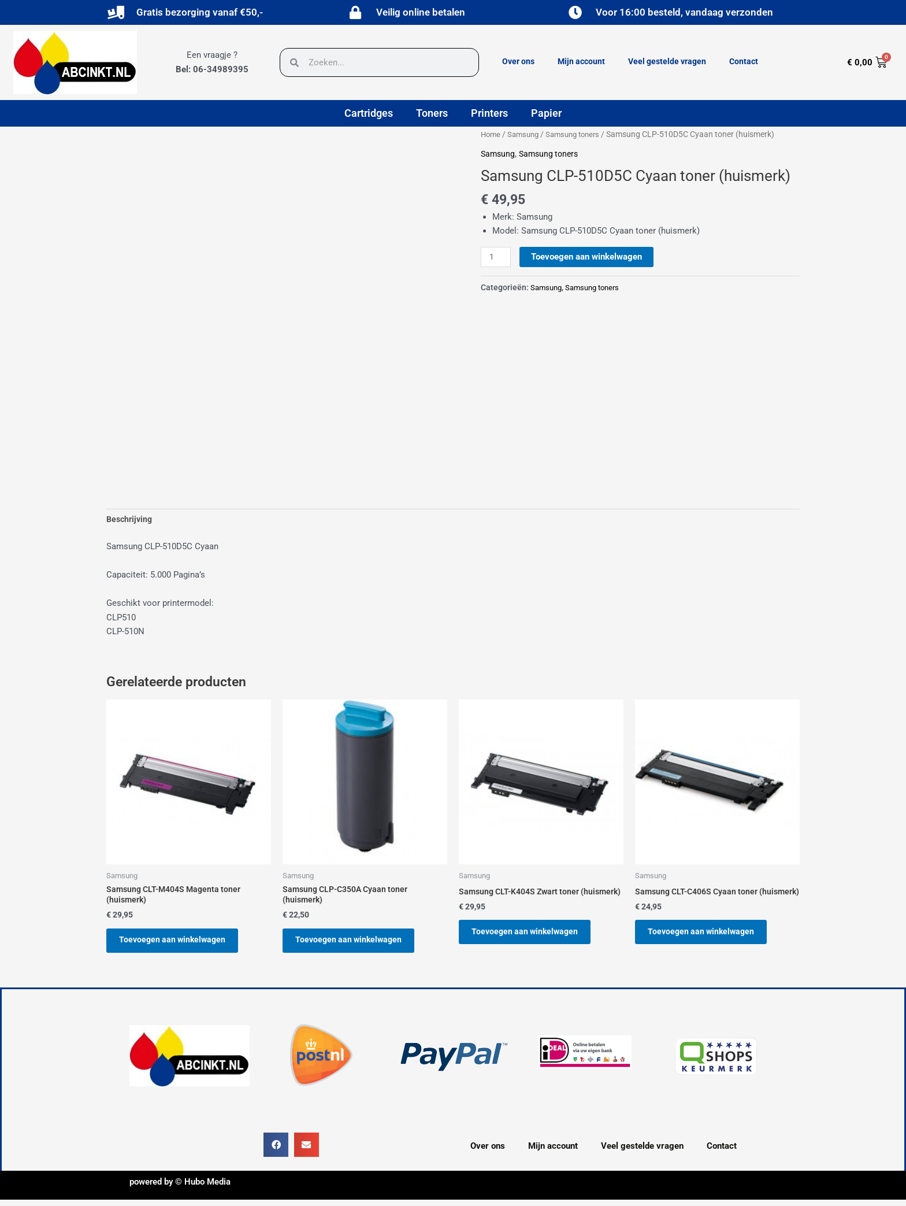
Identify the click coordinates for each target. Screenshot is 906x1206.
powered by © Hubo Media (180, 1188)
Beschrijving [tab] (130, 520)
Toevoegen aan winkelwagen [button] (179, 944)
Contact (743, 61)
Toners (432, 113)
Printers (489, 113)
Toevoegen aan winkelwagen (587, 256)
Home (491, 134)
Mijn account (581, 61)
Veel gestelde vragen (667, 61)
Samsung (526, 134)
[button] (275, 1151)
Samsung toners (579, 134)
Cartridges (368, 113)
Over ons (518, 61)
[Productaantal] (496, 256)
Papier (546, 113)
